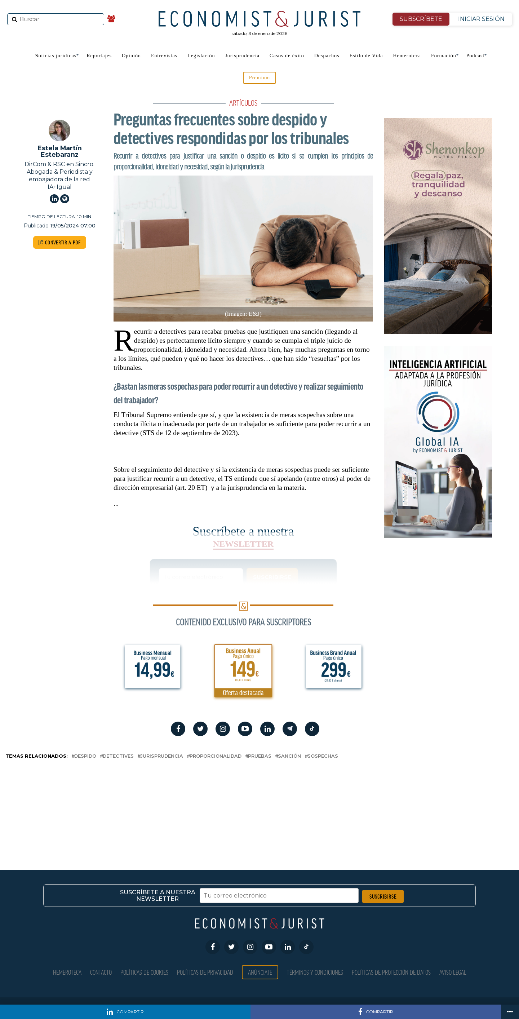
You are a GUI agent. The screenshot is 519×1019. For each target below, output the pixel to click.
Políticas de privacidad (205, 972)
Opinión (131, 55)
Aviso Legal (452, 972)
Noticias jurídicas (55, 55)
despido (85, 756)
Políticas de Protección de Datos (391, 972)
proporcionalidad (215, 756)
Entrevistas (164, 55)
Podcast (475, 55)
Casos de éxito (287, 55)
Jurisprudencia (242, 55)
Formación (443, 55)
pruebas (259, 756)
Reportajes (99, 55)
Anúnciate (260, 972)
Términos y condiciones (315, 972)
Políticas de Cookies (144, 972)
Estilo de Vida (366, 55)
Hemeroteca (407, 55)
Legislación (201, 55)
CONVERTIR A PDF (60, 242)
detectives (118, 756)
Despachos (327, 55)
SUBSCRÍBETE (421, 18)
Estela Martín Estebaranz (59, 151)
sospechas (322, 756)
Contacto (101, 972)
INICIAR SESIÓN (481, 18)
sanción (289, 756)
